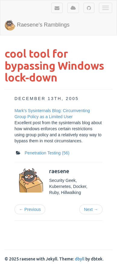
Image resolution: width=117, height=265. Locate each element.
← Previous (30, 209)
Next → (91, 209)
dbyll (79, 259)
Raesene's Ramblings (37, 25)
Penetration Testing (47, 152)
